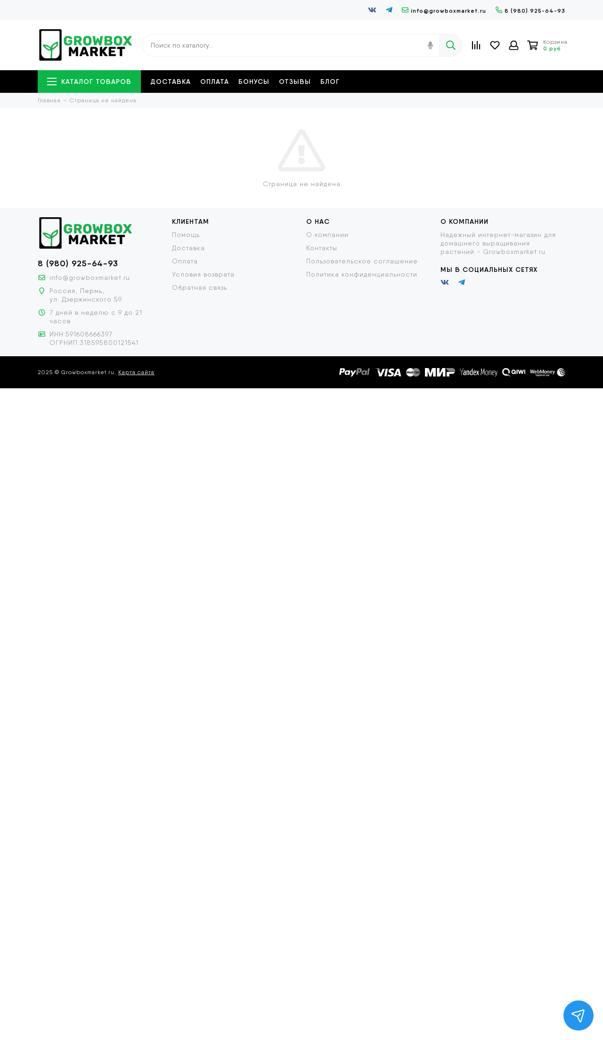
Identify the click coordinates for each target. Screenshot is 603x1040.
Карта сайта (136, 372)
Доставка (170, 81)
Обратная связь (199, 287)
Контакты (321, 248)
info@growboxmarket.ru (444, 10)
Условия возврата (203, 274)
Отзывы (295, 81)
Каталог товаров (89, 81)
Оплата (214, 81)
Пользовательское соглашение (362, 261)
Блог (330, 81)
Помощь (186, 234)
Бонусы (253, 81)
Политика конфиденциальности (361, 274)
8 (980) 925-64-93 (530, 10)
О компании (327, 234)
